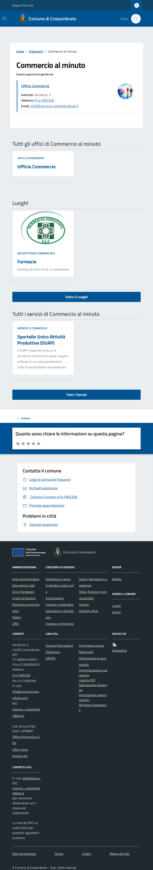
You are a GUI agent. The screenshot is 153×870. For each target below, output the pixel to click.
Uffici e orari (20, 749)
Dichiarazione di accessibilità (92, 661)
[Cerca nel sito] (134, 19)
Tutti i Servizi (76, 394)
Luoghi (116, 605)
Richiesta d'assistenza (92, 707)
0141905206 (44, 100)
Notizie (116, 579)
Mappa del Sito (119, 853)
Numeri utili (19, 755)
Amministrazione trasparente (93, 673)
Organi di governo (24, 598)
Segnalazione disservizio (93, 687)
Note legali (86, 652)
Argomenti (36, 51)
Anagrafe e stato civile (60, 588)
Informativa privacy (91, 645)
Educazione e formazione (60, 614)
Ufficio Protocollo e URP (26, 740)
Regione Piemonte (22, 5)
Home (20, 51)
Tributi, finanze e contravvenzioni (93, 595)
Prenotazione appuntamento (93, 697)
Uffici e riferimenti (30, 158)
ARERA (50, 658)
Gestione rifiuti (88, 610)
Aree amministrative (25, 579)
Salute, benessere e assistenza (93, 582)
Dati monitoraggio (24, 853)
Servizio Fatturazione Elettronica (59, 648)
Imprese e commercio (32, 328)
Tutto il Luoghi (76, 297)
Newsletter (119, 650)
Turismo (84, 604)
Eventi (116, 612)
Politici (16, 617)
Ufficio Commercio (35, 86)
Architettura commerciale (36, 253)
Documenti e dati (23, 585)
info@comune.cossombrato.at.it (54, 106)
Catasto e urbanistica (60, 604)
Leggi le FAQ (87, 680)
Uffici (15, 623)
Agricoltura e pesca (58, 579)
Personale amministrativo (26, 607)
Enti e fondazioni (23, 591)
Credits (86, 853)
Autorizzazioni (55, 598)
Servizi (59, 853)
